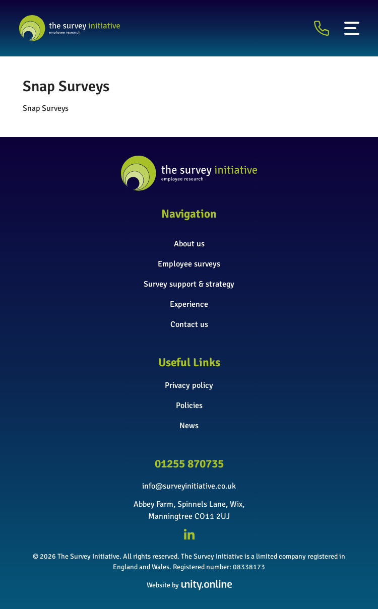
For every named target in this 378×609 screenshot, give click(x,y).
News (189, 426)
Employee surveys (189, 264)
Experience (189, 304)
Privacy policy (189, 385)
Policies (189, 405)
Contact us (189, 324)
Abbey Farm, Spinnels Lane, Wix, (189, 504)
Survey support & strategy (189, 284)
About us (189, 244)
